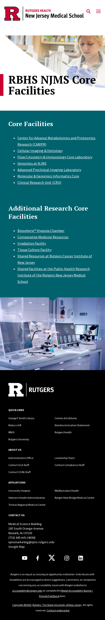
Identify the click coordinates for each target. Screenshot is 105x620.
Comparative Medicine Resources (42, 237)
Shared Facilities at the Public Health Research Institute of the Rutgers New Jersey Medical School (53, 275)
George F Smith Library (21, 418)
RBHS (11, 432)
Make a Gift (14, 425)
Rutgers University (18, 439)
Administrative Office (20, 458)
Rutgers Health (63, 432)
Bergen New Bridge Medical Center (74, 497)
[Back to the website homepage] (44, 14)
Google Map (16, 547)
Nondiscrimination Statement (72, 425)
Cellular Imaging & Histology (40, 150)
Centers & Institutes (66, 418)
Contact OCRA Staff (19, 472)
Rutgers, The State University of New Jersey (57, 605)
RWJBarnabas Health (67, 490)
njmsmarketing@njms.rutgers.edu (31, 542)
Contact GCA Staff (18, 465)
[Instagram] (66, 558)
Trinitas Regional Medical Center (27, 504)
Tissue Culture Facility (34, 249)
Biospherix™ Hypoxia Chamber (40, 230)
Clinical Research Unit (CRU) (39, 182)
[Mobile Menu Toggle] (98, 12)
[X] (51, 558)
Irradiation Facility (31, 243)
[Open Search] (88, 12)
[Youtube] (24, 558)
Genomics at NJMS (31, 163)
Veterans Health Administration (26, 497)
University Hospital (19, 490)
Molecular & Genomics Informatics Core (48, 176)
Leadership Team (65, 458)
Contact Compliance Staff (69, 465)
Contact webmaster (58, 610)
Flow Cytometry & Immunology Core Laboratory (54, 157)
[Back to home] (39, 390)
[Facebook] (37, 558)
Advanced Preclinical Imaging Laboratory (49, 169)
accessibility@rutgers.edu (27, 590)
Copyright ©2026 (21, 605)
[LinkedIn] (80, 558)
